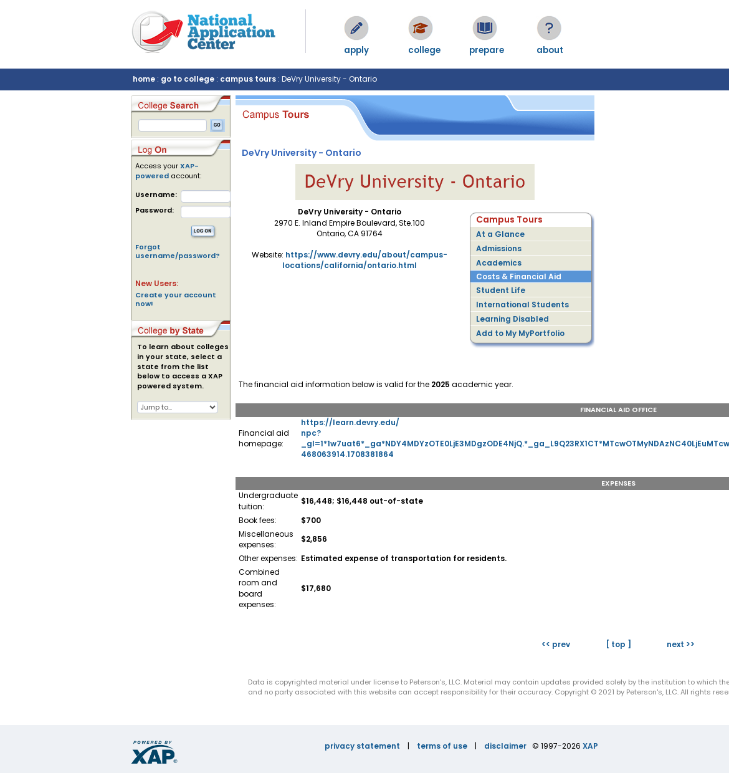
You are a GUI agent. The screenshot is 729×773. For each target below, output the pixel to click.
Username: (156, 194)
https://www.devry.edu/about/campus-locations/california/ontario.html (364, 260)
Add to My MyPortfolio (520, 333)
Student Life (500, 290)
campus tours (248, 79)
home (144, 79)
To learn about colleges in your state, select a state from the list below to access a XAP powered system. (183, 366)
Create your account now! (175, 299)
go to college (187, 79)
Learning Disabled (512, 319)
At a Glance (500, 234)
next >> (681, 644)
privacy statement (362, 746)
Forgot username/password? (177, 251)
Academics (499, 262)
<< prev (555, 644)
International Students (522, 304)
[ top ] (618, 644)
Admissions (499, 248)
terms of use (442, 746)
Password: (154, 210)
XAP (590, 746)
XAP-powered (167, 171)
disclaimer (505, 746)
